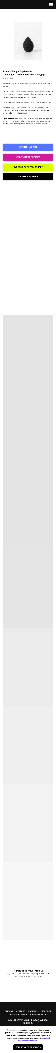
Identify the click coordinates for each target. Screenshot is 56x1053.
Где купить (46, 1011)
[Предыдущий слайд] (7, 41)
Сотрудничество (38, 1014)
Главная (9, 1011)
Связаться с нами (18, 1014)
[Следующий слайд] (48, 41)
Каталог (32, 1011)
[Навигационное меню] (51, 4)
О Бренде (20, 1011)
